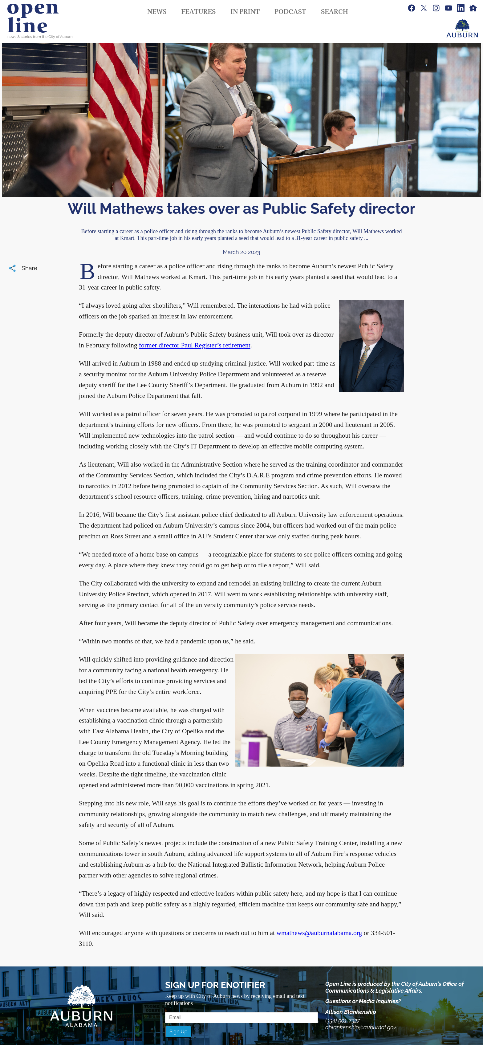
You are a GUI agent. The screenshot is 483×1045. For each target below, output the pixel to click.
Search (334, 11)
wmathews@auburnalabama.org (319, 933)
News (156, 11)
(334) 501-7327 (342, 1020)
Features (198, 11)
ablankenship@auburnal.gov (360, 1027)
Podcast (290, 11)
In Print (245, 11)
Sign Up (178, 1032)
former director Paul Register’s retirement (194, 345)
